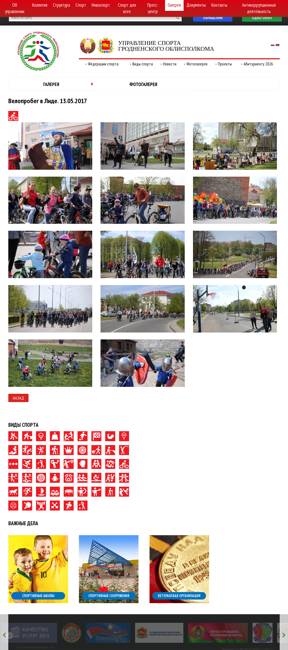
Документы (196, 5)
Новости (169, 64)
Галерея (174, 5)
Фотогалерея (196, 64)
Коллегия (39, 5)
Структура (61, 5)
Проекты (225, 64)
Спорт (81, 5)
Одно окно (262, 17)
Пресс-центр (152, 8)
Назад (18, 398)
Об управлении (14, 8)
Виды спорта (142, 64)
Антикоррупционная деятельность (259, 8)
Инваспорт (101, 5)
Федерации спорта (103, 64)
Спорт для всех (127, 8)
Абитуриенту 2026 (258, 64)
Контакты (219, 5)
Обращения (212, 17)
